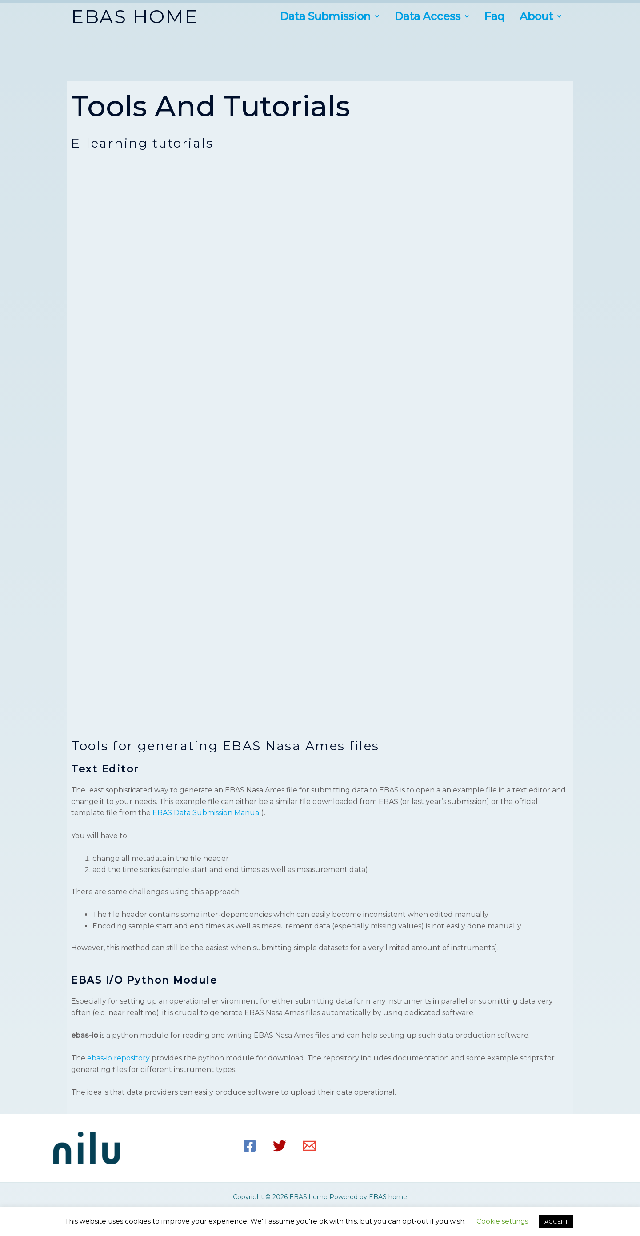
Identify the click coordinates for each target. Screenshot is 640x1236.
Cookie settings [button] (502, 1221)
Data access (431, 16)
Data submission (329, 16)
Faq (494, 16)
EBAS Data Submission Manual (206, 812)
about (540, 16)
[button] (329, 16)
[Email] (309, 1146)
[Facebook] (250, 1146)
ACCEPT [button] (556, 1221)
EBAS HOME (134, 16)
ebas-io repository (118, 1058)
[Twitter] (279, 1146)
